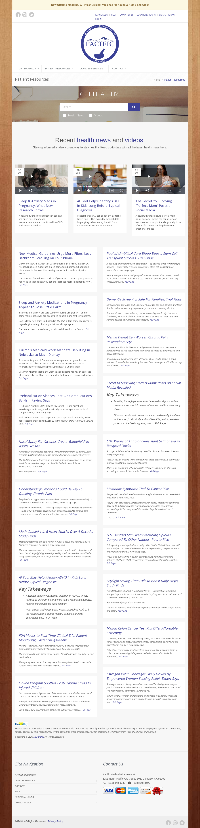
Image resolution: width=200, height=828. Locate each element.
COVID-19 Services (91, 68)
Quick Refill (126, 15)
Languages (101, 15)
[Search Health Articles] (94, 107)
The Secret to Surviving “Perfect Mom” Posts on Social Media (154, 205)
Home (157, 79)
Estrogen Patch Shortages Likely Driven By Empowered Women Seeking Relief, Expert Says (142, 676)
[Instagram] (175, 822)
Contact (117, 68)
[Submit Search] (134, 107)
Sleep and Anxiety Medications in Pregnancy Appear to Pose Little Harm (53, 304)
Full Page (23, 285)
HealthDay (38, 736)
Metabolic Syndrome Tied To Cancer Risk (137, 488)
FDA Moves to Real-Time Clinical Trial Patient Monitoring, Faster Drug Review (53, 637)
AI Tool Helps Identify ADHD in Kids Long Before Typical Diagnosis (99, 205)
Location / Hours (146, 15)
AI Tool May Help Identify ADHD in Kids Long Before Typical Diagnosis (52, 579)
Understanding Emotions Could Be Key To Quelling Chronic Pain (50, 491)
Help (113, 15)
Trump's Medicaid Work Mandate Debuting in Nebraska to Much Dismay (54, 352)
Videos (96, 115)
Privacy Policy (23, 803)
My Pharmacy (27, 68)
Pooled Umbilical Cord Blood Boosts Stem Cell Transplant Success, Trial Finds (141, 255)
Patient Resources (57, 68)
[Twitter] (182, 822)
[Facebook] (168, 822)
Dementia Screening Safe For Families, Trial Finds (144, 299)
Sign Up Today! (167, 15)
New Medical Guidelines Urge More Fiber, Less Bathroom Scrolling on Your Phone (55, 255)
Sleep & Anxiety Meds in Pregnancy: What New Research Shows (37, 205)
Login (98, 19)
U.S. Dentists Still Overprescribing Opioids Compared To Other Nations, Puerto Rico (138, 537)
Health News (73, 115)
